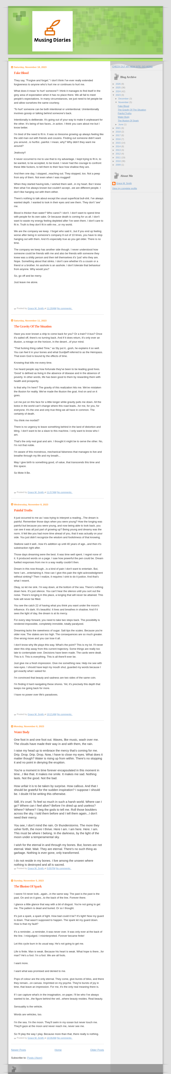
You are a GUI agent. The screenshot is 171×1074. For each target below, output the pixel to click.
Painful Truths (23, 510)
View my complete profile (124, 188)
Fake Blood (21, 73)
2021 (118, 128)
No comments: (64, 308)
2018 (118, 131)
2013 (118, 150)
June (121, 124)
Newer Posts (18, 1049)
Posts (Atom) (34, 1057)
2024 (118, 91)
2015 (118, 143)
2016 (118, 139)
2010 (118, 161)
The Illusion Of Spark (28, 886)
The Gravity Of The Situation (32, 326)
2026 (118, 84)
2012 (118, 153)
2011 (118, 157)
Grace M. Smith (124, 183)
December (123, 98)
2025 (118, 87)
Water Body (21, 732)
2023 (118, 95)
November (123, 102)
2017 (118, 135)
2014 (118, 146)
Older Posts (97, 1049)
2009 (118, 165)
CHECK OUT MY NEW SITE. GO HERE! (132, 66)
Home (58, 1049)
